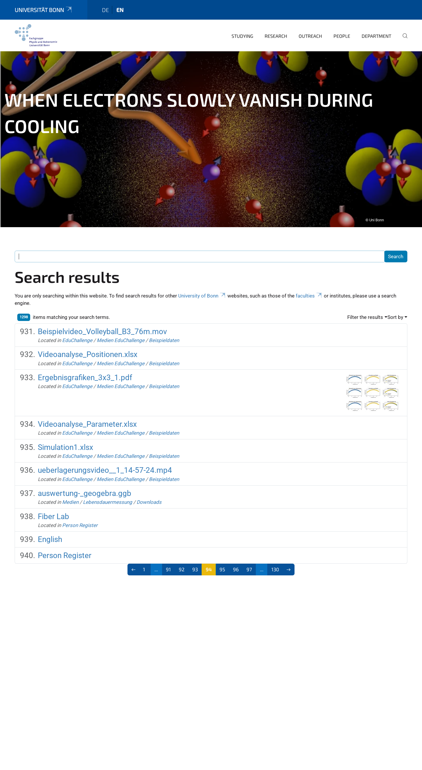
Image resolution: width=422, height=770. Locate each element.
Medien (70, 498)
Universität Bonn (44, 5)
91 (168, 565)
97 (249, 565)
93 (195, 565)
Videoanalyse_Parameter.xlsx (87, 420)
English (50, 535)
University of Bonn (202, 292)
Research (276, 32)
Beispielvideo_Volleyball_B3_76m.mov (102, 327)
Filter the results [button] (365, 313)
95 (222, 565)
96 (236, 565)
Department (376, 32)
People (341, 32)
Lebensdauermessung (107, 498)
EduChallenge (77, 336)
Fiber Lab (53, 512)
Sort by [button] (395, 313)
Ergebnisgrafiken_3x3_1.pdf (85, 373)
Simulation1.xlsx (65, 443)
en (120, 5)
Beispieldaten (164, 336)
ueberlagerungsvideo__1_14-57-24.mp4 (105, 466)
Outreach (310, 32)
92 (182, 565)
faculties (309, 292)
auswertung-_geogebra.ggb (84, 489)
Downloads (149, 498)
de (105, 5)
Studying (242, 32)
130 (275, 565)
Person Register (80, 521)
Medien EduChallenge (120, 336)
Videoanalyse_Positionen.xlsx (87, 350)
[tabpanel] (211, 135)
